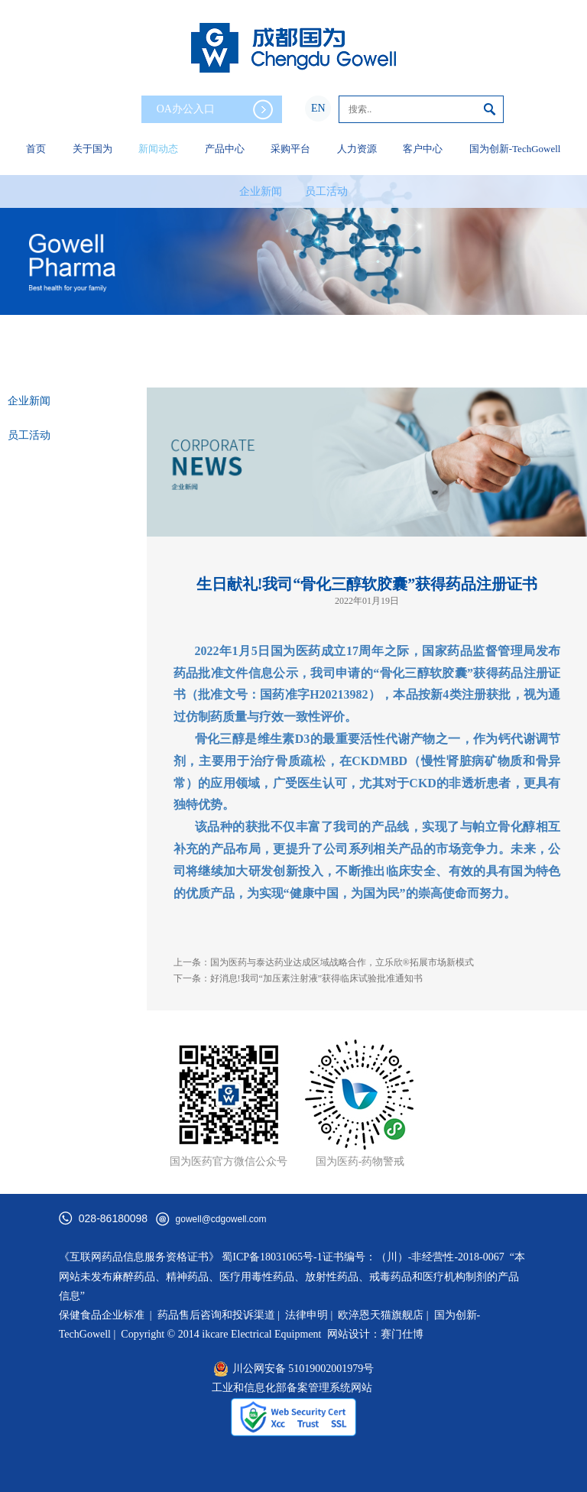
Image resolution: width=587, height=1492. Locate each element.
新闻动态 (158, 148)
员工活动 (326, 191)
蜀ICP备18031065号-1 (272, 1257)
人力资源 (357, 148)
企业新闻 (260, 191)
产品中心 (225, 148)
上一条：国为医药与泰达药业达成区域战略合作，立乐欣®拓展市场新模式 (324, 962)
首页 (36, 148)
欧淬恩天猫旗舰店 (380, 1315)
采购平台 (290, 148)
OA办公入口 (215, 109)
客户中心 (423, 148)
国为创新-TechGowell (515, 148)
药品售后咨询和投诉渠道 (217, 1315)
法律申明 (306, 1315)
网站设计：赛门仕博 (375, 1334)
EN (318, 108)
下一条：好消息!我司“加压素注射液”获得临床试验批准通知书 (298, 978)
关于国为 (92, 148)
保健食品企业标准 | (105, 1315)
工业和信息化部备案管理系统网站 (292, 1387)
